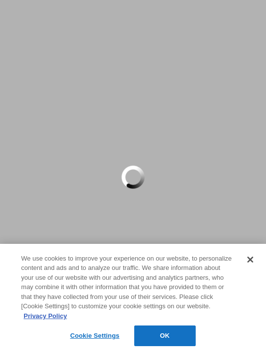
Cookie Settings (94, 335)
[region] (133, 299)
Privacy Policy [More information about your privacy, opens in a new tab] (45, 316)
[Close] (250, 259)
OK (165, 335)
